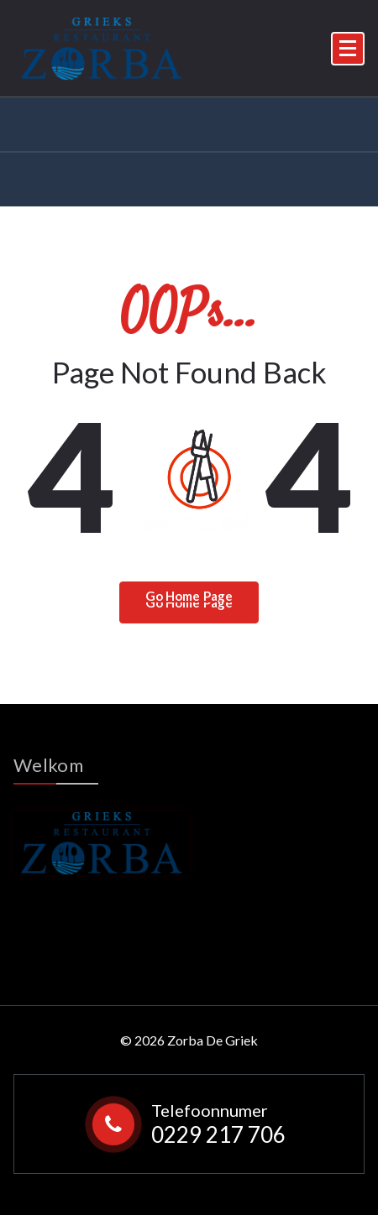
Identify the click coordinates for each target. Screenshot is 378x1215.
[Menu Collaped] (348, 48)
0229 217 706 (218, 1134)
